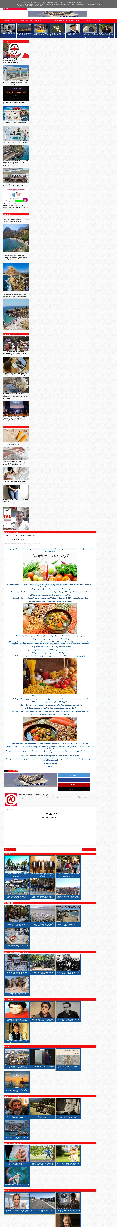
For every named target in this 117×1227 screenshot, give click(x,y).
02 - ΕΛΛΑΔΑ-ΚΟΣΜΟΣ (15, 839)
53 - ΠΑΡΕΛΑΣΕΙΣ (14, 958)
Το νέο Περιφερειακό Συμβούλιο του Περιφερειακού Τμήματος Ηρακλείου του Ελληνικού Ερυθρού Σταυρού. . (16, 58)
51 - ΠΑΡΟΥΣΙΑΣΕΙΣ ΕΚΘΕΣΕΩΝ (18, 952)
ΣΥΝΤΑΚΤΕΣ (32, 17)
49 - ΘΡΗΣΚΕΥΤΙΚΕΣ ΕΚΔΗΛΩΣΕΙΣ (18, 947)
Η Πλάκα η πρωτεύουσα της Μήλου (95, 452)
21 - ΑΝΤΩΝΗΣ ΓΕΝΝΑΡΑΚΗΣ (17, 883)
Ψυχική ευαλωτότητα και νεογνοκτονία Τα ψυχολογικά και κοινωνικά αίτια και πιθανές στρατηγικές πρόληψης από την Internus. (106, 33)
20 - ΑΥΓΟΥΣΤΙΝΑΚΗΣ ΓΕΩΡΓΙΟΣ (18, 881)
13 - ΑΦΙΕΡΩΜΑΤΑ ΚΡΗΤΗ (16, 856)
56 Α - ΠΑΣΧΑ (25, 958)
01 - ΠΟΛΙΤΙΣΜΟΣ (28, 836)
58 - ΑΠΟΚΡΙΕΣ (22, 961)
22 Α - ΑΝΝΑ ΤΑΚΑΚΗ (15, 889)
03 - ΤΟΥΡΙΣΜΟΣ (28, 839)
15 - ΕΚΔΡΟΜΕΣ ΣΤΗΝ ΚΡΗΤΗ (17, 861)
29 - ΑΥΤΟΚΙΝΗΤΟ (14, 894)
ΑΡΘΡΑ (24, 17)
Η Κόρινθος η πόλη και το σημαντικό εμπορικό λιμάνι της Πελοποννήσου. (98, 418)
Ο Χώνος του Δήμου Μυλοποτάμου (95, 283)
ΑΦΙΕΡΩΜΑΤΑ (73, 17)
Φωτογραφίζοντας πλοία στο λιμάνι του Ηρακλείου (24, 31)
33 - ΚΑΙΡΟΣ (21, 900)
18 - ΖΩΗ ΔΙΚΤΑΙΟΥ (14, 875)
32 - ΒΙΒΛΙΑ (12, 900)
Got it (98, 4)
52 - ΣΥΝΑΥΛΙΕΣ (13, 955)
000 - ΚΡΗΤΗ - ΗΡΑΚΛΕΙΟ (16, 828)
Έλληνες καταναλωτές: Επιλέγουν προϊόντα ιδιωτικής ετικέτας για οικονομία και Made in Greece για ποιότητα (17, 351)
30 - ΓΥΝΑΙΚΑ (13, 897)
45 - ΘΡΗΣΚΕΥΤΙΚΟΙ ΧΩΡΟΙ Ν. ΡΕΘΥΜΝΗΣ (21, 936)
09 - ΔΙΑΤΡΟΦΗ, (64, 50)
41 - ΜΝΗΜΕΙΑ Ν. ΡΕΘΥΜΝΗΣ (17, 922)
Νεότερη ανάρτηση (38, 368)
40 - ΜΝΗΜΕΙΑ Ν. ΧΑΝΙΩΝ (16, 919)
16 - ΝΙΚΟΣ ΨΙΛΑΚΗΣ (15, 870)
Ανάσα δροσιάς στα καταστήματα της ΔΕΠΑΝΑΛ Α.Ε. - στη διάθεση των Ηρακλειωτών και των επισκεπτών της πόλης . (18, 80)
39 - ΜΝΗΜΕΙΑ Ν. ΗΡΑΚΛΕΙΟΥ (17, 917)
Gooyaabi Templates (37, 993)
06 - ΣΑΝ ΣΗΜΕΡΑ (14, 845)
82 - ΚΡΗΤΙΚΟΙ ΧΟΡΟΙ (15, 977)
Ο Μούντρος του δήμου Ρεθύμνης (94, 360)
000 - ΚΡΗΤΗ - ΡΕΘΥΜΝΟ (16, 834)
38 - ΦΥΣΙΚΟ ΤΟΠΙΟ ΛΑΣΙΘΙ (17, 911)
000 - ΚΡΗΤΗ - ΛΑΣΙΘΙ (15, 831)
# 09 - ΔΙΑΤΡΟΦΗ (41, 286)
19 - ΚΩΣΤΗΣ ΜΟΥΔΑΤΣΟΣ (16, 878)
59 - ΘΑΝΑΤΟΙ (13, 964)
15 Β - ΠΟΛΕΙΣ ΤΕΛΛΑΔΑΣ (16, 867)
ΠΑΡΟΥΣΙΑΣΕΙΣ (61, 17)
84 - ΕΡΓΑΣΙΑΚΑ (27, 980)
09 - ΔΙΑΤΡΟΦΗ (41, 43)
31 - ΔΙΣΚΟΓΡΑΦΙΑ (24, 897)
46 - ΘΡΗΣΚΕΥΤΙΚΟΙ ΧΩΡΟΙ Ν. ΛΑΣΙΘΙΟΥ (20, 939)
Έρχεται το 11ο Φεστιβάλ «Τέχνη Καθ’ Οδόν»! (18, 140)
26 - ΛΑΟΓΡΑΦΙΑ (27, 892)
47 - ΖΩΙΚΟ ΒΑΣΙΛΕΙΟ (15, 941)
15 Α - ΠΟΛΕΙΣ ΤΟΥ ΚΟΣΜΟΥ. (17, 864)
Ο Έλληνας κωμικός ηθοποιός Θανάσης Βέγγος (73, 31)
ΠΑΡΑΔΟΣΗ (81, 17)
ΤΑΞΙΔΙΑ (89, 17)
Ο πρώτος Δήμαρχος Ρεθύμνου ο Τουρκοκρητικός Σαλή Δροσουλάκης (57, 31)
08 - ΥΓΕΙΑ (28, 847)
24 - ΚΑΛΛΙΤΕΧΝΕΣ (14, 892)
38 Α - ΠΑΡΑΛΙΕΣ (14, 914)
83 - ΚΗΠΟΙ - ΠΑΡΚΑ (15, 980)
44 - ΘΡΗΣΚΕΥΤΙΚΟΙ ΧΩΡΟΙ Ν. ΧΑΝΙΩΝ (20, 933)
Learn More (91, 4)
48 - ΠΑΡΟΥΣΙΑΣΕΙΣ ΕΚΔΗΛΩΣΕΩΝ (19, 944)
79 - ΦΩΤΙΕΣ (12, 972)
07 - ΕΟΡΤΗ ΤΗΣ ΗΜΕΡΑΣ (16, 847)
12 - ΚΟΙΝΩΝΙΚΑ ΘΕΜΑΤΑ (26, 853)
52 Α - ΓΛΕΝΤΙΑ (24, 955)
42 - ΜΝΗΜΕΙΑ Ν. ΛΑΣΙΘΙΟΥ (17, 925)
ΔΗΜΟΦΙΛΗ (98, 476)
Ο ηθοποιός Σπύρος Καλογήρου (8, 30)
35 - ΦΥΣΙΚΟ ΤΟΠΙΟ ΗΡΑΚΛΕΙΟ (17, 903)
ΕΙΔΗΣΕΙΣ (17, 17)
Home (34, 43)
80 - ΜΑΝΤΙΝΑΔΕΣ (23, 972)
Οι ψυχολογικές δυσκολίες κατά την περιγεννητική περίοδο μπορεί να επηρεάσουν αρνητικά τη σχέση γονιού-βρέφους (18, 461)
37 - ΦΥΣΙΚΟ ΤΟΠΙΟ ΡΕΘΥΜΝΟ (17, 908)
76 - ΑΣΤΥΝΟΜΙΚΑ (14, 969)
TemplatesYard (19, 993)
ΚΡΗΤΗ (53, 17)
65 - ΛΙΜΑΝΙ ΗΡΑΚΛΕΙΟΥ (16, 966)
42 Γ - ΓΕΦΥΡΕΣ (24, 928)
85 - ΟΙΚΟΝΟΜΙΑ (13, 983)
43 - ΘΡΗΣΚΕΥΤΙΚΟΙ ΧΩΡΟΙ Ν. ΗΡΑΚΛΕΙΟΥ (21, 930)
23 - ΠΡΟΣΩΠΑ (28, 889)
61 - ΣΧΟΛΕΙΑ (23, 964)
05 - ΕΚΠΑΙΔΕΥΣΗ (26, 842)
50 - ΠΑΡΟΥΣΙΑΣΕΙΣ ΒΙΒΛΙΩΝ (17, 950)
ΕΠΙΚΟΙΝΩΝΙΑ (99, 17)
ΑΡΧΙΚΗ (9, 17)
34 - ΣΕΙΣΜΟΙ (30, 900)
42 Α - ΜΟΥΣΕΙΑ (13, 928)
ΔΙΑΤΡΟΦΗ (90, 476)
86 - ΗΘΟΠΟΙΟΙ (25, 983)
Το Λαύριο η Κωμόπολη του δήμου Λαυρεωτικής (98, 436)
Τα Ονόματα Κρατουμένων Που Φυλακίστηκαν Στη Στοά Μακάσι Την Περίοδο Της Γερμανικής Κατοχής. (90, 32)
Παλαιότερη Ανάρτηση (77, 368)
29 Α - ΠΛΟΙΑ (25, 894)
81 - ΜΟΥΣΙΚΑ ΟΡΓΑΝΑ (15, 975)
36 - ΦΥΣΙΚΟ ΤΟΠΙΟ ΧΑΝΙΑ (16, 905)
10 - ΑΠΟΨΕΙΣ (24, 850)
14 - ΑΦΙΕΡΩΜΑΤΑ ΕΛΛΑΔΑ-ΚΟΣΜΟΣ (19, 858)
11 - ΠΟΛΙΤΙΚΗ (13, 853)
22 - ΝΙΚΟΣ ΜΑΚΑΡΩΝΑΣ (16, 886)
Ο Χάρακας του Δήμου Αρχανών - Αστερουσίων (98, 341)
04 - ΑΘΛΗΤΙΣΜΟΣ (14, 842)
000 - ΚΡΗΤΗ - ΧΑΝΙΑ (15, 836)
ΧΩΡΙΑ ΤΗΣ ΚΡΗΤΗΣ (43, 17)
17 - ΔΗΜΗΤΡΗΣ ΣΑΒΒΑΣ (16, 872)
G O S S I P (107, 476)
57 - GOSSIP (12, 961)
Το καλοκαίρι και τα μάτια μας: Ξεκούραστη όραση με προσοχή (41, 31)
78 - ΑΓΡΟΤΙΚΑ (26, 969)
